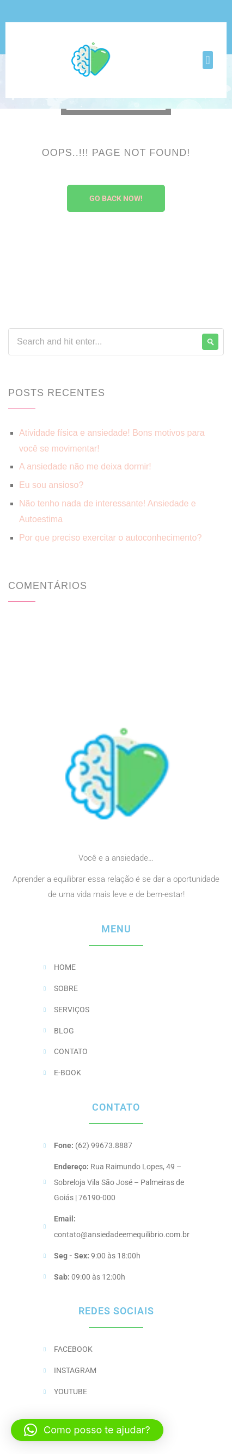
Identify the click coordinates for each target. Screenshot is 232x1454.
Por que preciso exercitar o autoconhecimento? (110, 537)
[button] (208, 60)
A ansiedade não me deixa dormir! (85, 466)
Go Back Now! (116, 198)
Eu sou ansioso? (51, 485)
